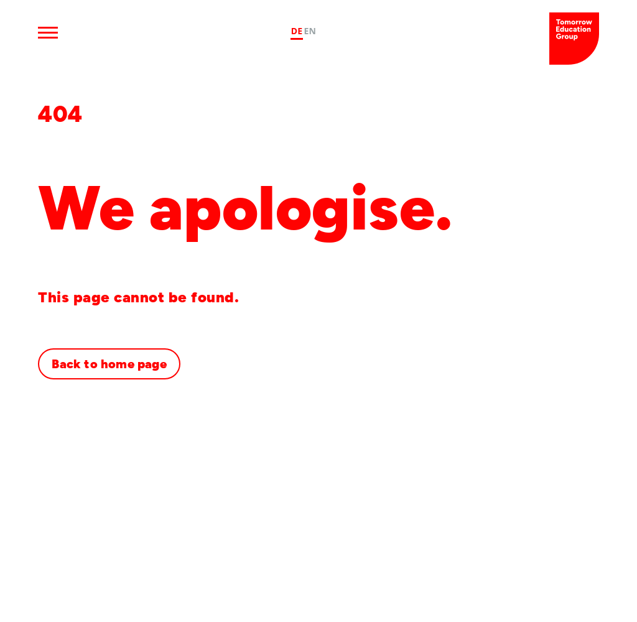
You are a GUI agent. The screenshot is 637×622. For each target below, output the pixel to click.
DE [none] (297, 31)
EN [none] (310, 31)
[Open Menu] (48, 32)
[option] (310, 32)
